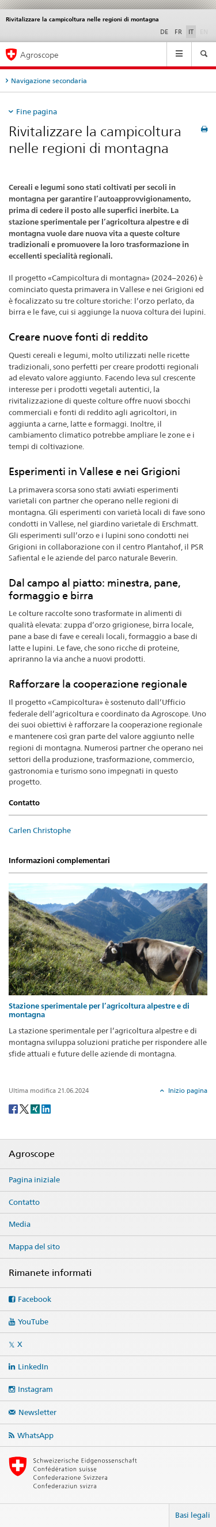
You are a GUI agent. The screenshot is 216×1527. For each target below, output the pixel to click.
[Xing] (36, 1108)
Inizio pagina (186, 1091)
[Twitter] (25, 1108)
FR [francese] (178, 32)
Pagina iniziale (34, 1179)
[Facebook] (14, 1108)
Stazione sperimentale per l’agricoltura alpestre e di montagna (99, 1010)
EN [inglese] (205, 31)
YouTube (33, 1321)
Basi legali (192, 1514)
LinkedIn (33, 1366)
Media (20, 1224)
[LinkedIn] (46, 1108)
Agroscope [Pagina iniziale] (39, 54)
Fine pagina (36, 111)
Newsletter (37, 1412)
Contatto (24, 1202)
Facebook (34, 1299)
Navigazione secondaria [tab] (49, 80)
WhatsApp (35, 1435)
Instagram (35, 1389)
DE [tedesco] (164, 32)
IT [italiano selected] (191, 32)
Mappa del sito (34, 1246)
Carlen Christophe (40, 830)
